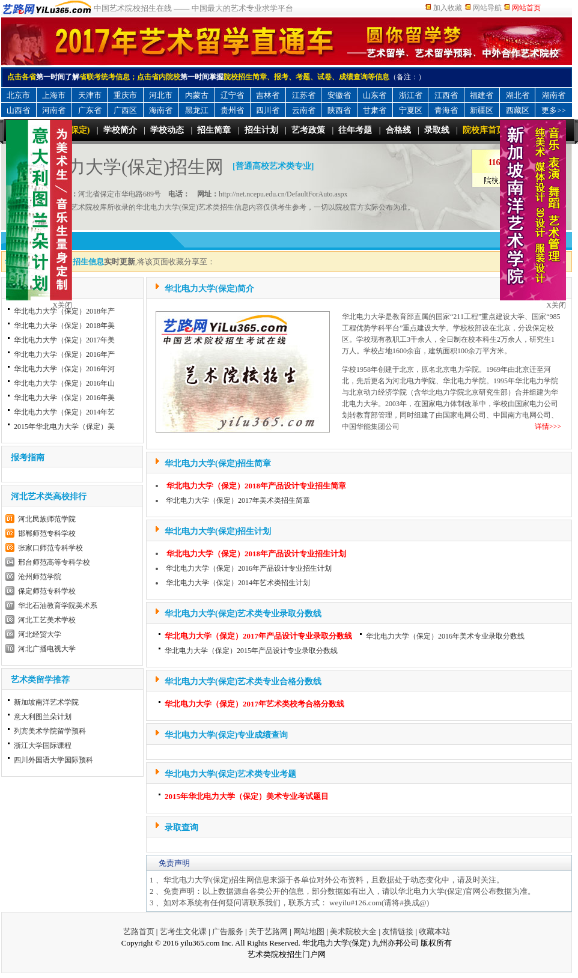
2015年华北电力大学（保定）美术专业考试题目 (247, 796)
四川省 (267, 110)
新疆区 (481, 110)
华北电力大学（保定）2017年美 (64, 340)
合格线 (398, 130)
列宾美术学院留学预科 (50, 731)
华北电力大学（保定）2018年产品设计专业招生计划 (256, 553)
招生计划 (261, 130)
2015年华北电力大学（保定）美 (64, 426)
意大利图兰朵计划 (42, 716)
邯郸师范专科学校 (47, 533)
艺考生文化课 (183, 931)
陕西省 (339, 110)
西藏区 (517, 110)
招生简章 (214, 130)
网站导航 (487, 8)
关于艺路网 (268, 931)
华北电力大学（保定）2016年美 (64, 397)
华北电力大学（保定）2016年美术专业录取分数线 (445, 636)
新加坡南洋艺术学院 (46, 702)
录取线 (436, 130)
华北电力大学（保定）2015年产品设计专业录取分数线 (251, 650)
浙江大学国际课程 (42, 745)
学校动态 (167, 130)
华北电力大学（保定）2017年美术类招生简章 (238, 500)
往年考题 (355, 130)
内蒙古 (196, 95)
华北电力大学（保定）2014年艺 (64, 412)
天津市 (90, 95)
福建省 (481, 95)
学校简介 (120, 130)
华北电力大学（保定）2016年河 (64, 369)
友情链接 (397, 931)
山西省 (18, 110)
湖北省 (517, 95)
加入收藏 (447, 8)
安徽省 (339, 95)
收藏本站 (434, 931)
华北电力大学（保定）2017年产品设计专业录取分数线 (258, 635)
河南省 (53, 110)
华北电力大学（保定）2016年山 (64, 383)
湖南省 (553, 95)
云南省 (303, 110)
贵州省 (232, 110)
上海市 (53, 95)
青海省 (446, 110)
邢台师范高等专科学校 (54, 562)
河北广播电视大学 (47, 649)
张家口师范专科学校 (50, 548)
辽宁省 (232, 95)
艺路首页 (138, 931)
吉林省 (267, 95)
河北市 (160, 95)
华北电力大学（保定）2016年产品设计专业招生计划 (249, 568)
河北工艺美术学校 (47, 620)
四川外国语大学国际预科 (53, 760)
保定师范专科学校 (47, 591)
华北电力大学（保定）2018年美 (64, 325)
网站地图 (308, 931)
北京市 (18, 95)
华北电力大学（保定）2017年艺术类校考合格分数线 (254, 703)
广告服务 (227, 931)
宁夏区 (410, 110)
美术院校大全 (353, 931)
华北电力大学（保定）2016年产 (64, 354)
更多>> (553, 110)
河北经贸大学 (39, 634)
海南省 (160, 110)
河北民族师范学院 (47, 519)
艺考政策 (308, 130)
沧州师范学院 (39, 577)
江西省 (446, 95)
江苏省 (303, 95)
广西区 (125, 110)
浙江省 (410, 95)
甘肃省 (374, 110)
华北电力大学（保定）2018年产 (64, 311)
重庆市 (125, 95)
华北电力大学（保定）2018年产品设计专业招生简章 (256, 485)
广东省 (90, 110)
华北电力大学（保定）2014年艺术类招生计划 (238, 583)
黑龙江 (196, 110)
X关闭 (556, 305)
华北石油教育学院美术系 (57, 605)
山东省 (374, 95)
